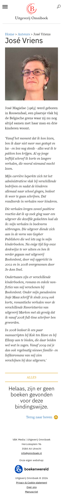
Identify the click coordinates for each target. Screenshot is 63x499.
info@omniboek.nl (31, 453)
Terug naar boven (39, 417)
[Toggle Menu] (5, 6)
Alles (31, 377)
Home (9, 34)
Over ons (32, 487)
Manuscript (31, 491)
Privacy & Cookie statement (31, 482)
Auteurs (24, 34)
